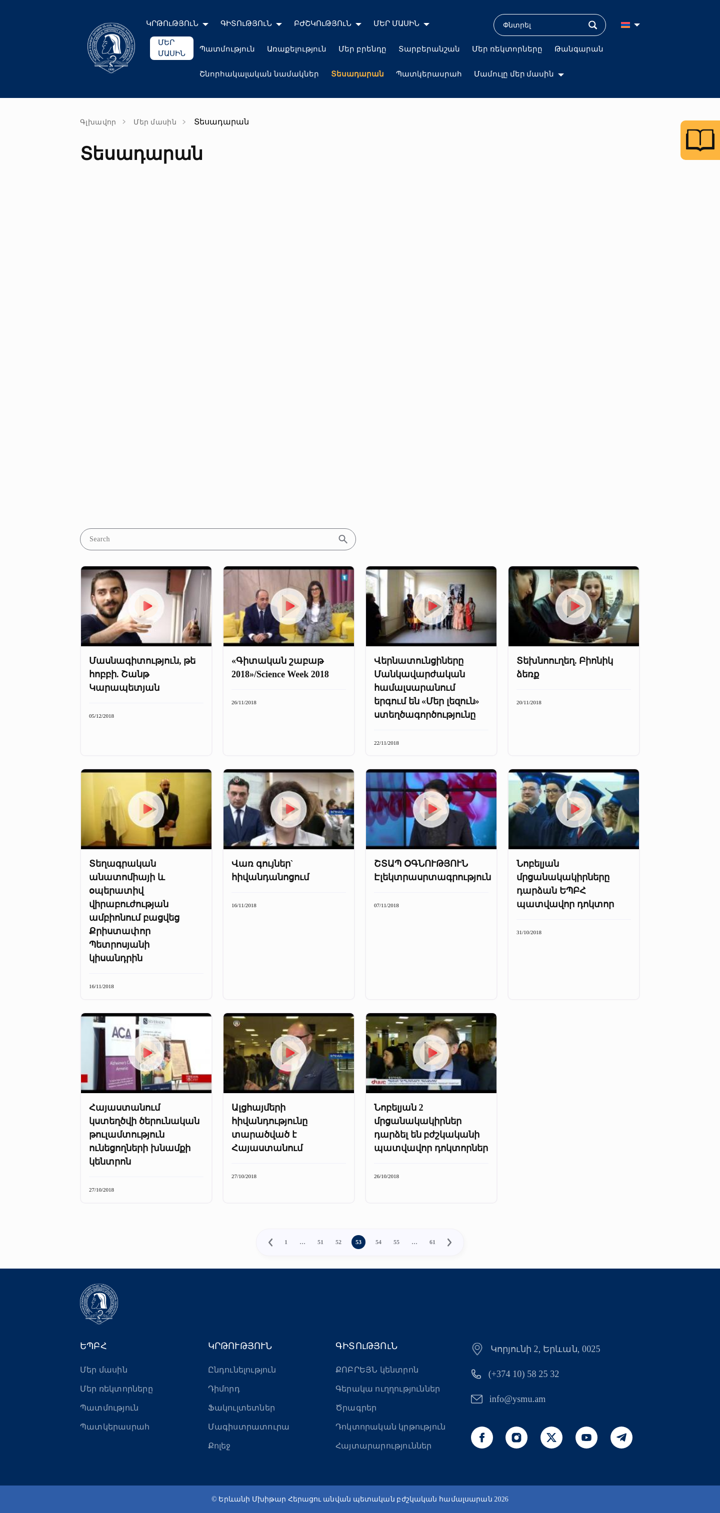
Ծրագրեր (356, 1408)
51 (321, 1242)
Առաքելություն (296, 49)
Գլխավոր (98, 122)
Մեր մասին (155, 122)
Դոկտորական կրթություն (391, 1427)
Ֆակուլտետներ (241, 1408)
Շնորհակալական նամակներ (259, 74)
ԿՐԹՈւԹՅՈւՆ (172, 23)
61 (433, 1242)
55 (397, 1242)
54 (379, 1242)
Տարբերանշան (429, 49)
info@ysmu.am (518, 1399)
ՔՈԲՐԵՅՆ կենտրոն (377, 1370)
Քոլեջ (219, 1446)
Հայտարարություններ (384, 1446)
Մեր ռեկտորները (507, 49)
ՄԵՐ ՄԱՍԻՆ (397, 23)
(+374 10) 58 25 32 (524, 1374)
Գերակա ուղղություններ (388, 1389)
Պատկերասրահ (429, 74)
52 (339, 1242)
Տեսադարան (357, 74)
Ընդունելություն (242, 1370)
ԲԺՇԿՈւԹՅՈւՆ (323, 23)
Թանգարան (579, 49)
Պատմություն (227, 49)
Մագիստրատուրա (249, 1427)
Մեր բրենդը (362, 49)
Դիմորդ (224, 1389)
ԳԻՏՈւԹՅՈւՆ (246, 23)
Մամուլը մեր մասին (514, 74)
